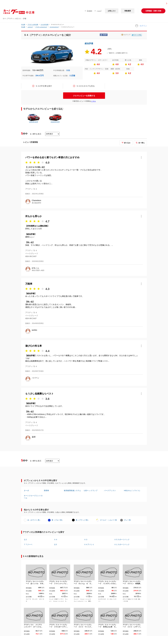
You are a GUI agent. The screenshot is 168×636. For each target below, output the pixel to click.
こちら (93, 101)
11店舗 (72, 75)
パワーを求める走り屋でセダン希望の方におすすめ (52, 157)
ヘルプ (99, 11)
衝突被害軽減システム (72, 491)
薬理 (33, 437)
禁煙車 (46, 491)
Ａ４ (55, 539)
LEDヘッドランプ (90, 491)
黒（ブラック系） (82, 520)
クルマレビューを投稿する (84, 96)
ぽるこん (35, 268)
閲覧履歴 (128, 11)
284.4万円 (39, 75)
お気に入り (112, 11)
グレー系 (127, 520)
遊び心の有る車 (33, 346)
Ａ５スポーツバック (122, 539)
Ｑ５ (55, 544)
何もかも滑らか (33, 216)
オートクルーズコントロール (33, 497)
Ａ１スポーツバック (122, 544)
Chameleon (36, 200)
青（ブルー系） (58, 520)
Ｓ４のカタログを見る (85, 86)
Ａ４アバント (89, 544)
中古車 (23, 24)
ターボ (26, 491)
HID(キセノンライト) (132, 491)
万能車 (28, 283)
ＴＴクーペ (28, 544)
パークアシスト (110, 491)
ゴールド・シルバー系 (108, 520)
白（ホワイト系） (34, 520)
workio (34, 330)
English (89, 11)
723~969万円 (37, 70)
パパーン (35, 378)
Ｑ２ (25, 539)
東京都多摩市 (36, 203)
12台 (68, 70)
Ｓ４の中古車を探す (43, 86)
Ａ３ (85, 539)
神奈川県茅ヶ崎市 (38, 270)
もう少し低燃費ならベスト (39, 393)
